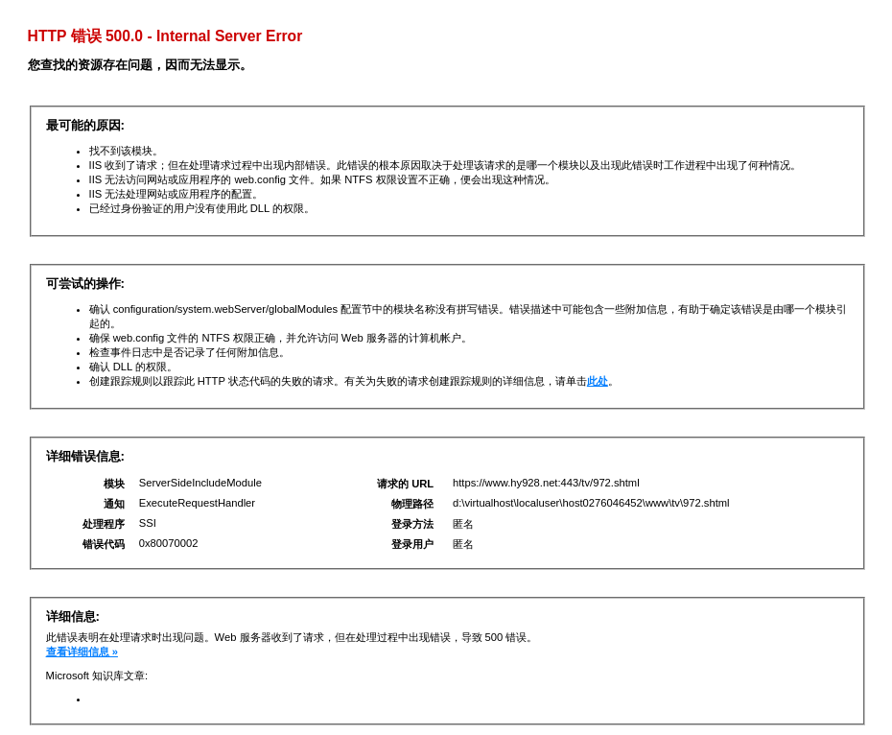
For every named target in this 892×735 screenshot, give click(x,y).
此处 (597, 381)
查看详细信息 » (82, 651)
